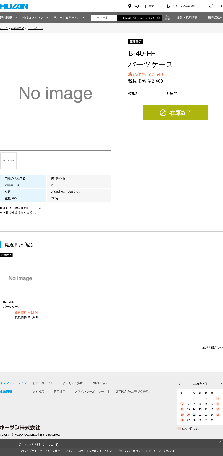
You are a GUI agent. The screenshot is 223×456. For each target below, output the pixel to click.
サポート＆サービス (67, 17)
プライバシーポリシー (89, 391)
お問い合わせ (101, 383)
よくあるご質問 (72, 383)
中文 (151, 6)
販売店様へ (215, 17)
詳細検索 (167, 18)
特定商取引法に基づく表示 (131, 391)
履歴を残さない (212, 347)
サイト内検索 (127, 17)
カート (219, 5)
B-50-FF (172, 93)
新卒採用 (59, 391)
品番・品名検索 (150, 17)
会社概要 (39, 391)
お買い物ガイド (43, 383)
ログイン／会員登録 (184, 5)
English (138, 6)
